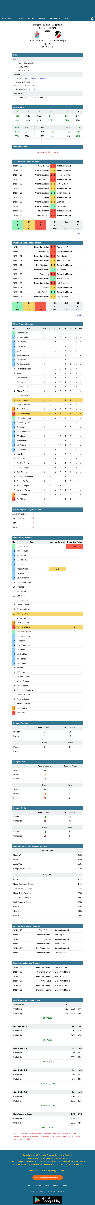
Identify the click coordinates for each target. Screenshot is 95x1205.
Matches (6, 19)
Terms (47, 1186)
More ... (80, 234)
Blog (67, 19)
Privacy (38, 1186)
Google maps (29, 89)
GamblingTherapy (49, 1171)
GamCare (63, 1171)
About (55, 1186)
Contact (65, 1186)
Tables (19, 19)
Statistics (55, 19)
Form (42, 19)
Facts (31, 19)
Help (29, 1186)
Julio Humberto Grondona (35, 78)
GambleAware (33, 1171)
